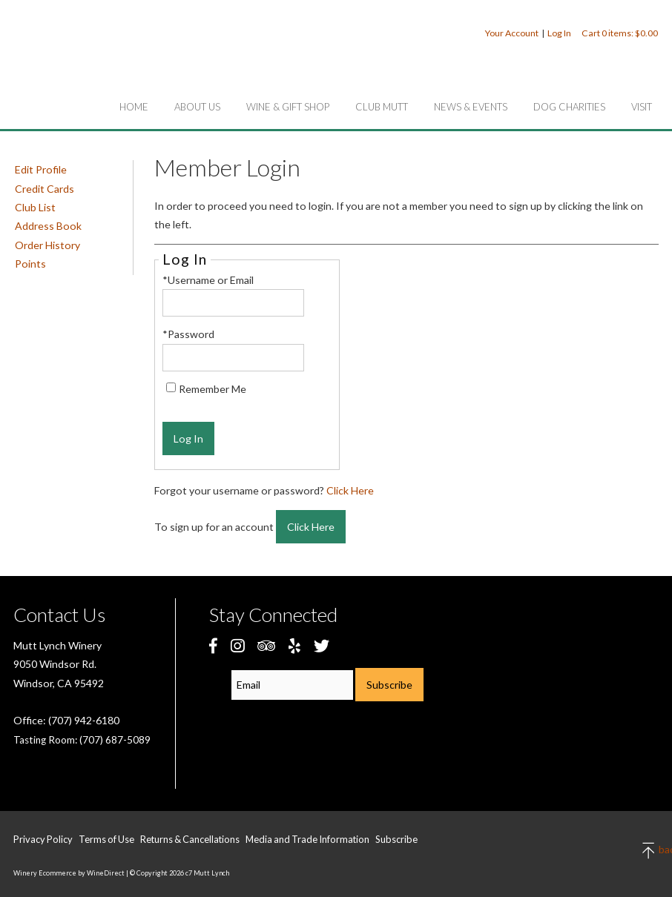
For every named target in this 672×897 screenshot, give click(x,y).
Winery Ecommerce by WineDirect (69, 873)
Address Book (48, 225)
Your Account (511, 33)
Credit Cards (44, 188)
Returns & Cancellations (190, 839)
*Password (188, 334)
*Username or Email (208, 280)
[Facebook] (213, 645)
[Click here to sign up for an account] (311, 526)
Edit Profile (41, 169)
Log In (559, 33)
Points (30, 263)
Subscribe (396, 839)
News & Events (470, 107)
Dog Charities (569, 107)
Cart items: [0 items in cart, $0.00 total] (620, 33)
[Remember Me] (171, 387)
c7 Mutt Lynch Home (96, 61)
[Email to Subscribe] (292, 685)
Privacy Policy (43, 839)
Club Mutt (381, 107)
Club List (35, 207)
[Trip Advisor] (266, 645)
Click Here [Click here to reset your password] (350, 490)
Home (133, 107)
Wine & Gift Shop (287, 107)
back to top (649, 850)
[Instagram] (237, 645)
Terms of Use (106, 839)
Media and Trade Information (307, 839)
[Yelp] (294, 645)
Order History (47, 245)
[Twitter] (321, 645)
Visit (641, 107)
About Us (197, 107)
